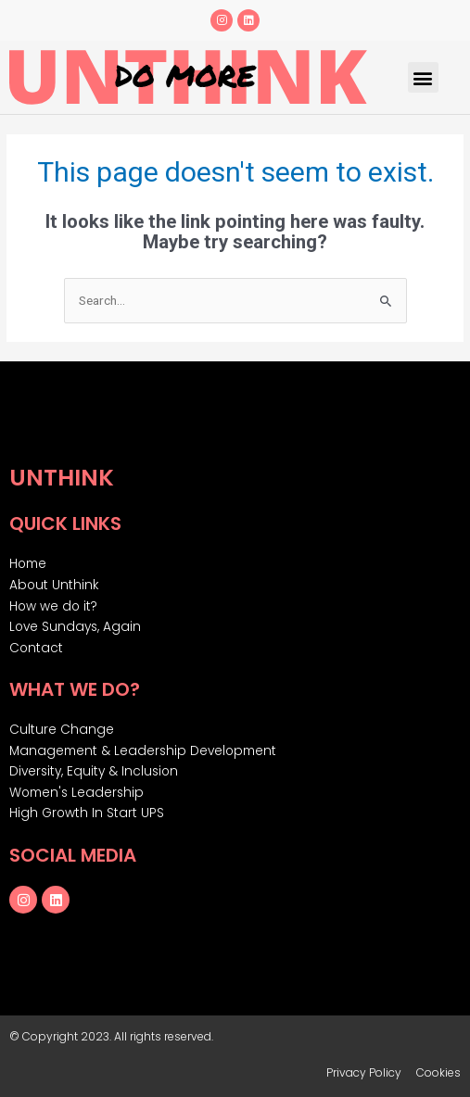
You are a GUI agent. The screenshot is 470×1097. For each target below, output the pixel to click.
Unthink (61, 477)
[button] (423, 77)
